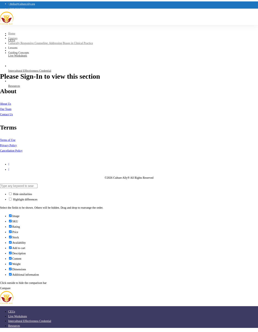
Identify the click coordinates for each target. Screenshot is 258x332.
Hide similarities (20, 194)
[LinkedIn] (8, 169)
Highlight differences (23, 199)
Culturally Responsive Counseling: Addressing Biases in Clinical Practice (50, 43)
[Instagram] (8, 164)
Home (11, 33)
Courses (12, 38)
